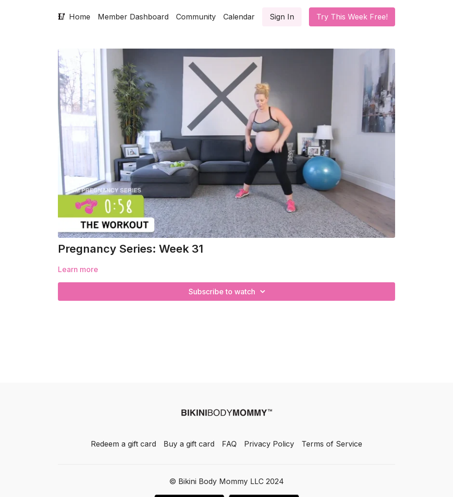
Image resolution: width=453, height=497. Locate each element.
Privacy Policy (269, 443)
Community (196, 16)
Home (79, 16)
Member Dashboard (133, 16)
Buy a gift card (189, 443)
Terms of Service (332, 443)
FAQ (229, 443)
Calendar (239, 16)
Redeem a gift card (123, 443)
